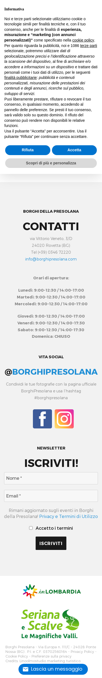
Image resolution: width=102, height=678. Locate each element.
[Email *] (51, 496)
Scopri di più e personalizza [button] (51, 163)
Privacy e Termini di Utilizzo (68, 516)
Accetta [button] (74, 150)
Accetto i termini (51, 528)
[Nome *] (51, 478)
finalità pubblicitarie (20, 77)
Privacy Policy (82, 651)
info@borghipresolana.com (51, 259)
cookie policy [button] (83, 40)
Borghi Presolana (20, 647)
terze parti (88, 45)
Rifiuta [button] (28, 150)
